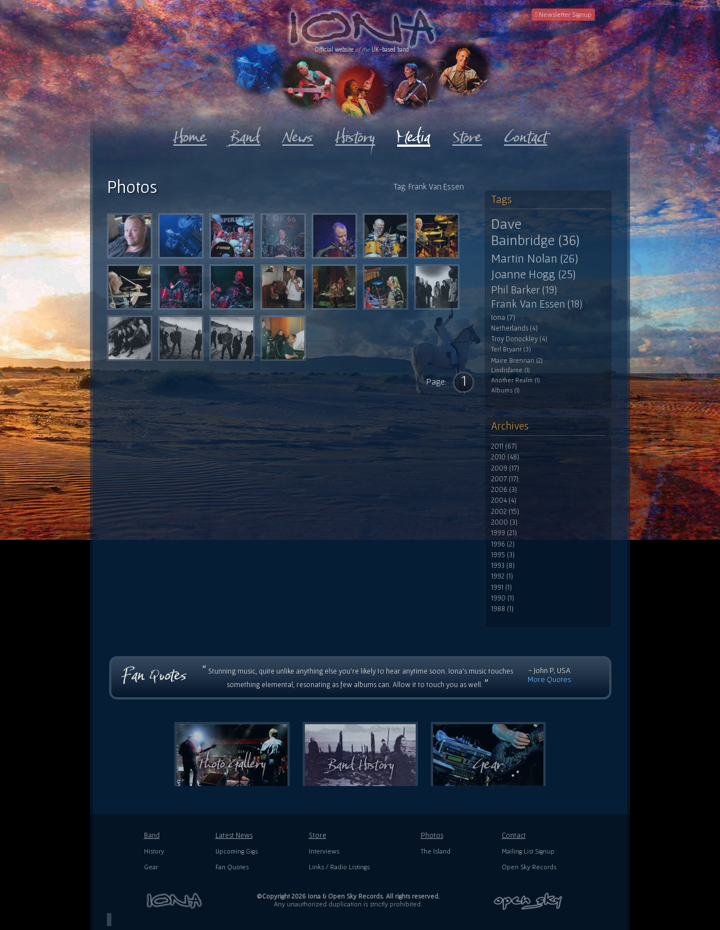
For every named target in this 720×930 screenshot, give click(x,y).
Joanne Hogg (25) (533, 274)
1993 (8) (503, 566)
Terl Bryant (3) (511, 349)
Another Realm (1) (515, 380)
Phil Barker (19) (524, 290)
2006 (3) (504, 490)
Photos (432, 835)
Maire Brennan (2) (517, 360)
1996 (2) (503, 544)
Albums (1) (505, 390)
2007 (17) (505, 479)
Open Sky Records (529, 866)
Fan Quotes (232, 866)
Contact (514, 835)
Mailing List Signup (528, 851)
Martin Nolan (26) (534, 258)
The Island (436, 851)
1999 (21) (504, 533)
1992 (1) (502, 576)
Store (317, 835)
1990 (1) (502, 598)
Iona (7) (503, 317)
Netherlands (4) (514, 328)
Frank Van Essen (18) (536, 304)
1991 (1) (501, 588)
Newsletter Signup (563, 14)
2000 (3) (504, 522)
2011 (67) (504, 446)
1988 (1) (502, 609)
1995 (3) (503, 555)
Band (152, 835)
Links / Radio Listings (339, 866)
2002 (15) (505, 512)
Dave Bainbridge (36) (535, 232)
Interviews (324, 851)
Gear (151, 866)
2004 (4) (503, 500)
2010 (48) (505, 457)
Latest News (234, 835)
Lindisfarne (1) (510, 370)
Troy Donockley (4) (519, 339)
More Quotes (550, 679)
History (154, 851)
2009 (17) (505, 468)
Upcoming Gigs (236, 851)
